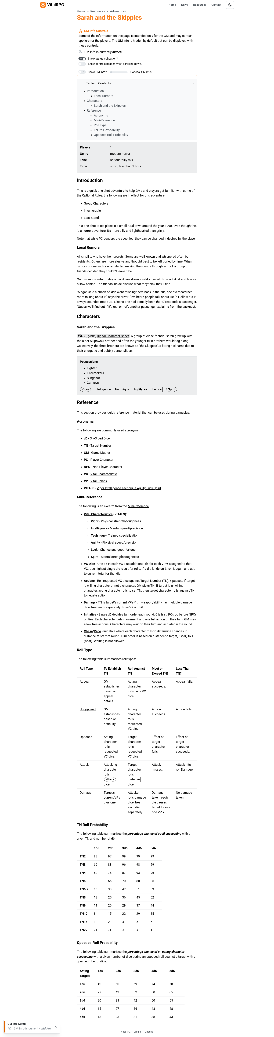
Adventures (118, 11)
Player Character (101, 459)
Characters (94, 101)
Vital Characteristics (98, 514)
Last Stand (91, 218)
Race (97, 631)
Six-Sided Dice (100, 438)
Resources (199, 4)
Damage (90, 602)
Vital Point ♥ (98, 481)
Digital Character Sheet (113, 336)
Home (172, 4)
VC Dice (89, 564)
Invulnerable (92, 210)
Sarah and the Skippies (110, 105)
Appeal (84, 681)
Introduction (95, 91)
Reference (94, 110)
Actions (89, 581)
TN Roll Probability (107, 130)
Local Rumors (103, 96)
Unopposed (88, 709)
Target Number (100, 445)
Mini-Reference (104, 120)
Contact (216, 4)
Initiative (90, 614)
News (184, 4)
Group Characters (96, 203)
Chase (88, 631)
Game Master (100, 452)
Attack (84, 764)
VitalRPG (126, 1031)
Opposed (86, 737)
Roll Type (100, 125)
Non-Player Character (107, 467)
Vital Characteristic (103, 474)
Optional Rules (92, 195)
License (149, 1031)
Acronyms (101, 115)
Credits (137, 1031)
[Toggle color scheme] (230, 5)
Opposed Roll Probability (111, 135)
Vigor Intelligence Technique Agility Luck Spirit (129, 488)
